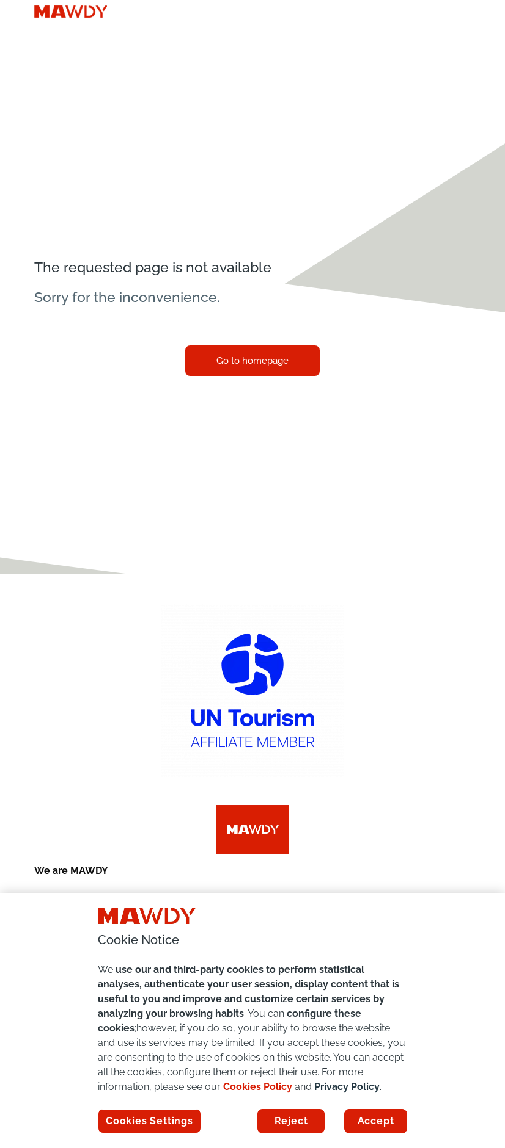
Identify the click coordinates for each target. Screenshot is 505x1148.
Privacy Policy (347, 1086)
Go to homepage (252, 360)
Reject (291, 1121)
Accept (376, 1121)
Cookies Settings (149, 1121)
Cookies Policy (257, 1086)
